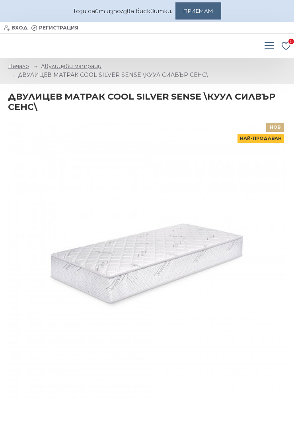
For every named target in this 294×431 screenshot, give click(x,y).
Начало (18, 66)
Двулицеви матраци (71, 66)
